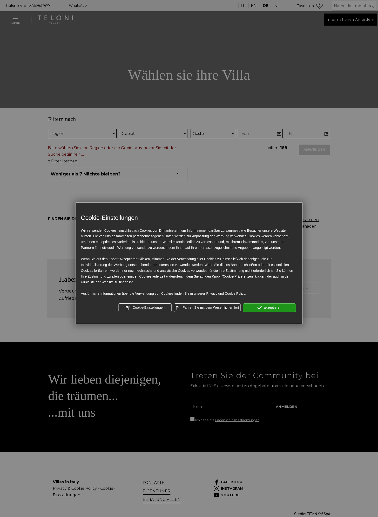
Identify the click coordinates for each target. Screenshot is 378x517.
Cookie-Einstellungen (144, 308)
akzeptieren (269, 308)
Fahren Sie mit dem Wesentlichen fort (207, 308)
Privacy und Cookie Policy (225, 293)
